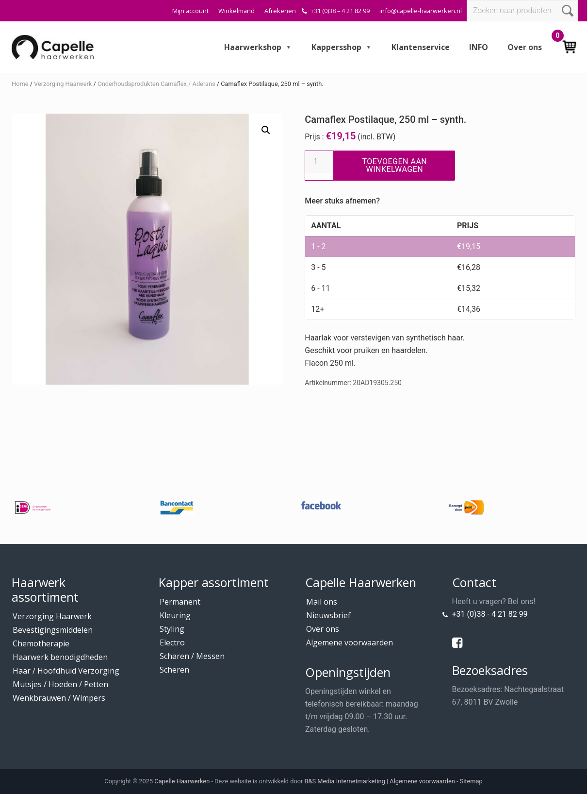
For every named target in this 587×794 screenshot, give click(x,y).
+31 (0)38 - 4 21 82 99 (490, 614)
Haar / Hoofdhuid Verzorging (66, 670)
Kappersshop (341, 47)
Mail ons (321, 601)
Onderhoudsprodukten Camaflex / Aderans (156, 83)
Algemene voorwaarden (349, 642)
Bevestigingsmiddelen (53, 630)
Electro (172, 642)
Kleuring (175, 615)
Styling (172, 629)
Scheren (174, 669)
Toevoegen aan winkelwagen (394, 165)
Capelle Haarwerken (182, 781)
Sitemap (471, 781)
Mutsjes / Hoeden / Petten (60, 684)
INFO (478, 47)
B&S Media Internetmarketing (345, 781)
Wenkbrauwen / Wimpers (59, 698)
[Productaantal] (319, 161)
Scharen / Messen (192, 656)
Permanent (180, 601)
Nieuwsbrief (328, 615)
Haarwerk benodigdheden (60, 657)
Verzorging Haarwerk (63, 83)
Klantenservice (420, 47)
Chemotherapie (41, 643)
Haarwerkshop (258, 47)
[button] (266, 130)
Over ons (524, 47)
